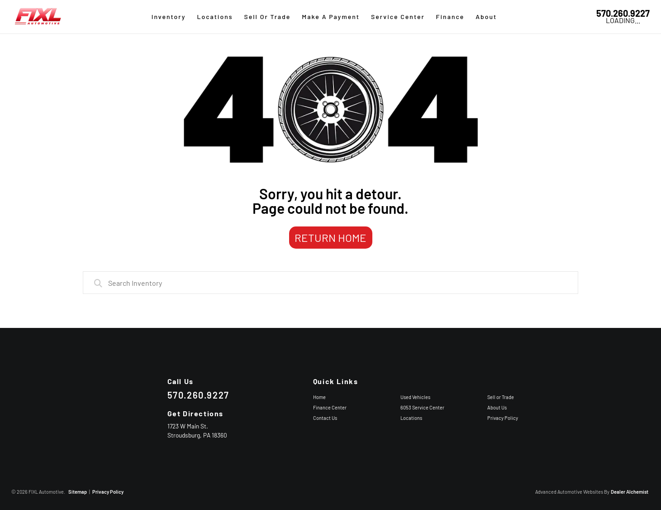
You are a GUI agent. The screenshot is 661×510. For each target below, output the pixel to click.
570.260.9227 (623, 13)
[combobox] (331, 282)
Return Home (330, 237)
